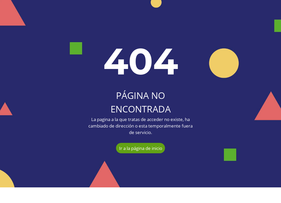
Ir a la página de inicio (140, 148)
